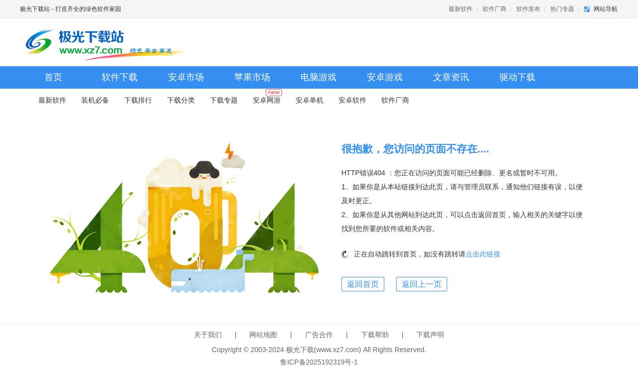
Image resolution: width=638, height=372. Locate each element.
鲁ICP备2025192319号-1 (319, 362)
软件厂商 (494, 8)
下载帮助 (375, 335)
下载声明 (430, 335)
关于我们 (208, 335)
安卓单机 (309, 100)
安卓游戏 (385, 77)
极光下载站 (35, 8)
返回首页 (363, 284)
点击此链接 (483, 254)
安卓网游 (267, 98)
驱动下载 (517, 77)
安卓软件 (352, 100)
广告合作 (319, 335)
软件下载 (120, 77)
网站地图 (263, 335)
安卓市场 (186, 77)
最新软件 (461, 8)
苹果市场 (252, 77)
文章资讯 (451, 77)
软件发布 (528, 8)
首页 (53, 77)
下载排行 (138, 100)
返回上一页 (422, 284)
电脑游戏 (318, 77)
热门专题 (562, 8)
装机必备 (95, 100)
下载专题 (224, 100)
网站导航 (606, 8)
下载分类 (181, 100)
